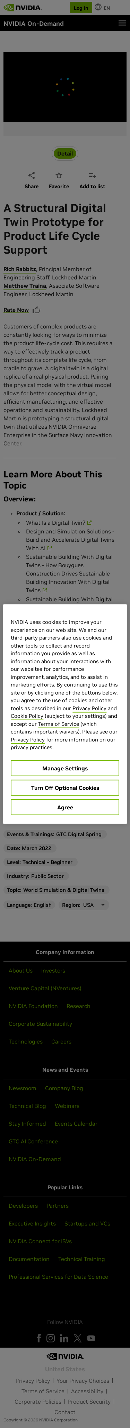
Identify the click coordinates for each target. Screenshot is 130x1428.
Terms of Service (58, 723)
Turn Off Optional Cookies (65, 787)
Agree (65, 806)
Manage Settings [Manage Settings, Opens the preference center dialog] (65, 767)
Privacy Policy (89, 708)
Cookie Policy (27, 716)
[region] (65, 714)
